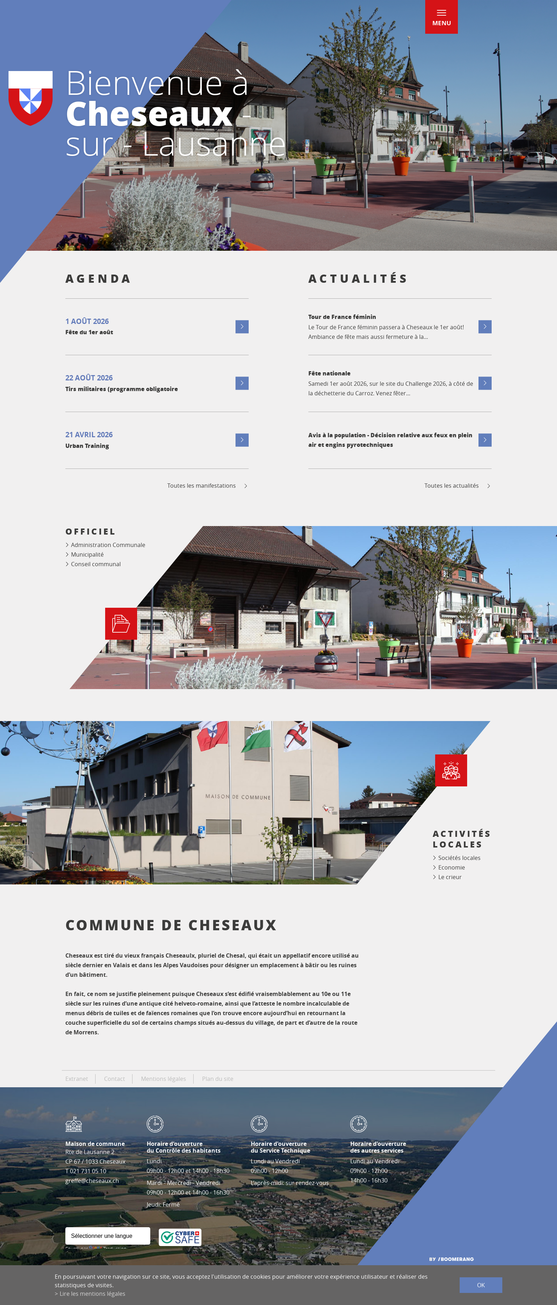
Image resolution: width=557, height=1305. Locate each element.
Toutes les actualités (458, 485)
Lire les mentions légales (92, 1294)
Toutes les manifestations (208, 485)
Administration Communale (108, 545)
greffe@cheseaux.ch (92, 1181)
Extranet (76, 1079)
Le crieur (450, 877)
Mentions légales (163, 1079)
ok (481, 1285)
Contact (114, 1079)
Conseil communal (96, 564)
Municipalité (87, 554)
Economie (451, 867)
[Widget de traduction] (107, 1236)
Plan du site (217, 1079)
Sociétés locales (459, 858)
